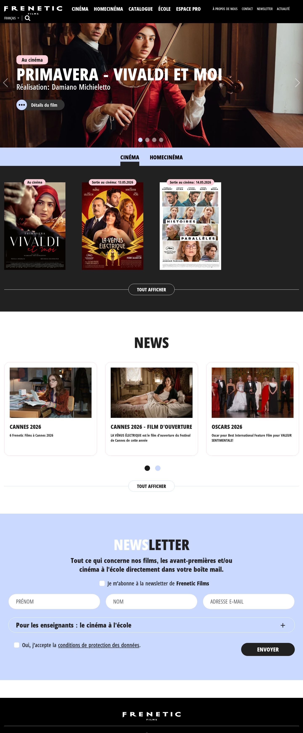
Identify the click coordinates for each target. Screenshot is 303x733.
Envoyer (268, 649)
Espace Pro (188, 8)
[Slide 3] (154, 140)
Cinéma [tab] (129, 157)
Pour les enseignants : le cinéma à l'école (74, 624)
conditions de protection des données (98, 645)
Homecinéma (108, 8)
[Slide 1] (140, 140)
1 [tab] (146, 468)
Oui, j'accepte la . (81, 645)
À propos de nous (225, 9)
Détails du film (36, 105)
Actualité (283, 9)
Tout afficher (151, 289)
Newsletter (265, 9)
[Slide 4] (161, 140)
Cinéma (80, 8)
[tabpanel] (151, 234)
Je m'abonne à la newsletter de (158, 583)
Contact (247, 9)
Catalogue (141, 8)
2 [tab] (157, 468)
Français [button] (10, 18)
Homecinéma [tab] (166, 157)
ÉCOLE (164, 8)
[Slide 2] (147, 140)
